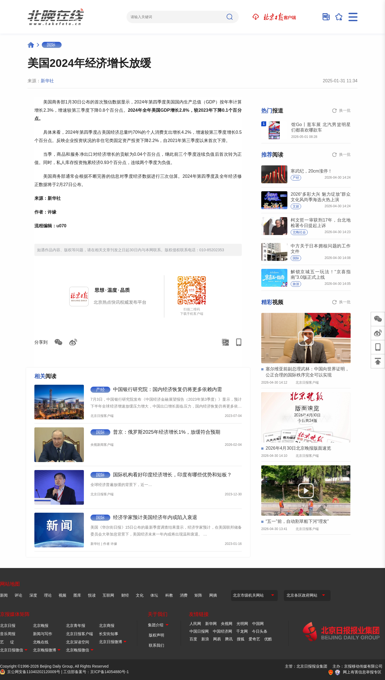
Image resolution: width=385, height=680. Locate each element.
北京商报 (106, 625)
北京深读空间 (77, 642)
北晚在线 (40, 642)
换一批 (345, 110)
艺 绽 (7, 642)
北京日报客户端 (79, 634)
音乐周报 (7, 634)
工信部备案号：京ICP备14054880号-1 (96, 672)
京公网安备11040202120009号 (33, 672)
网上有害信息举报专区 (362, 672)
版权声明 (156, 635)
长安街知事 (108, 634)
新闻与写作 (42, 634)
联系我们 (156, 645)
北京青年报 (75, 625)
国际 (51, 44)
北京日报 (7, 625)
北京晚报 (40, 625)
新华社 (47, 80)
